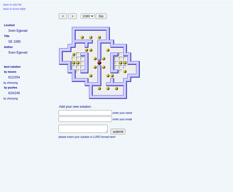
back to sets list (12, 4)
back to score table (14, 8)
